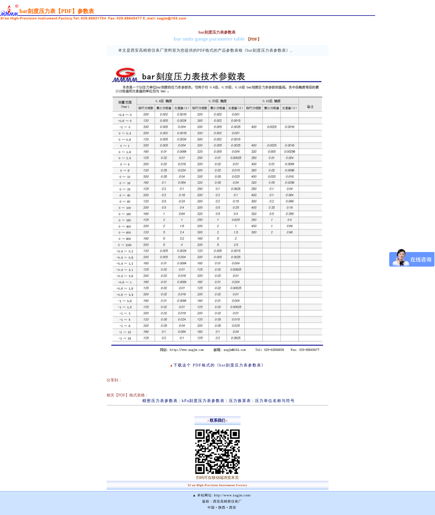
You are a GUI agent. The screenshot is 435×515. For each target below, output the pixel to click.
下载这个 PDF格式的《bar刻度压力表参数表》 (219, 365)
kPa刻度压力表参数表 (203, 401)
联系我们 (217, 420)
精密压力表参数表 (160, 401)
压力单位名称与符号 (275, 401)
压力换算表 (240, 401)
